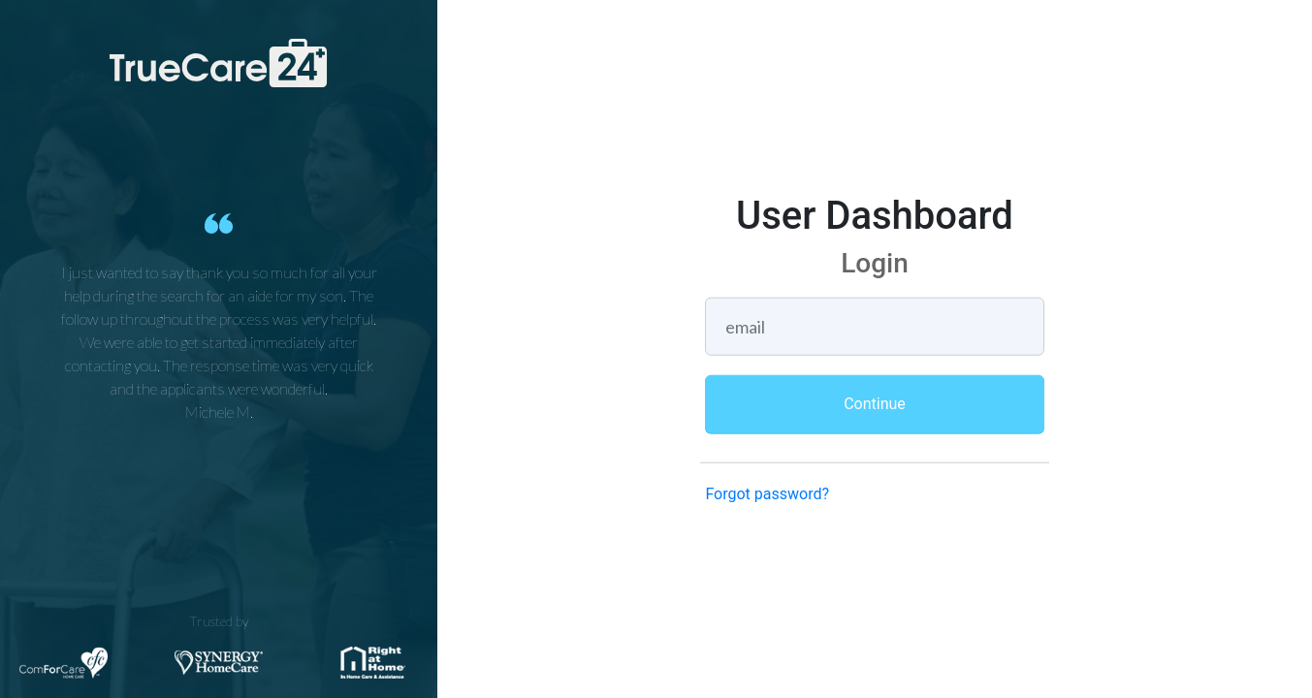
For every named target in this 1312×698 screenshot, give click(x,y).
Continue (875, 403)
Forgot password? (767, 493)
